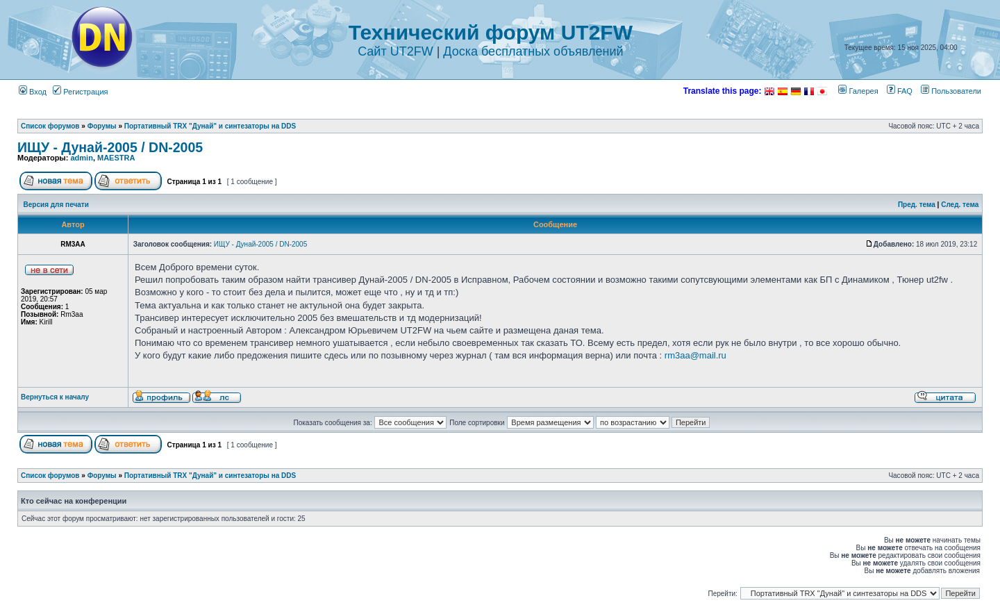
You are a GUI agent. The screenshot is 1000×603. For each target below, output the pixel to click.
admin (81, 158)
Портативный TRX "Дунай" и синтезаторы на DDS (210, 126)
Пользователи (951, 91)
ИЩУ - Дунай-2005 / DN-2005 (110, 147)
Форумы (102, 126)
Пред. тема (916, 204)
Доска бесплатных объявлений (533, 51)
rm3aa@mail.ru (695, 355)
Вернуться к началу (55, 397)
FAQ (899, 91)
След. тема (959, 204)
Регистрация (80, 92)
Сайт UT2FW (395, 51)
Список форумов (50, 126)
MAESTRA (116, 158)
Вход (33, 92)
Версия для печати (56, 204)
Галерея (858, 91)
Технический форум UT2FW (491, 32)
